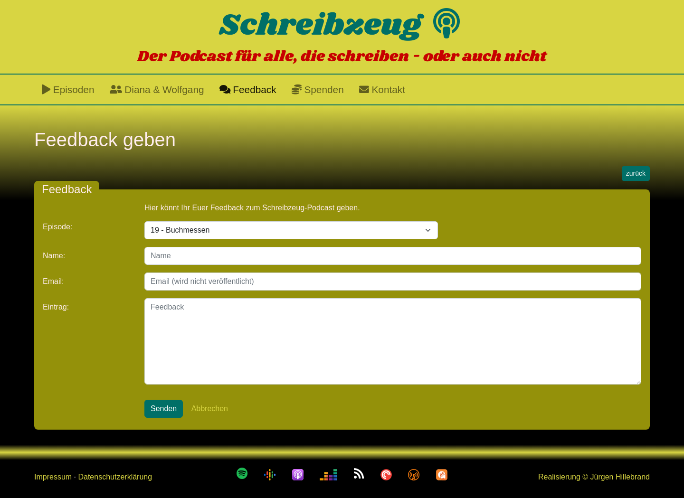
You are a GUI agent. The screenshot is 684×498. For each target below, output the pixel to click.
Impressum (53, 477)
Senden (164, 408)
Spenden (318, 89)
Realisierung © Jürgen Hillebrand (594, 477)
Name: (54, 256)
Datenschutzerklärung (115, 477)
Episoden (68, 89)
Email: (53, 281)
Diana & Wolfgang (157, 89)
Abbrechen (209, 408)
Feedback (247, 89)
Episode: (57, 227)
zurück (636, 173)
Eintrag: (56, 307)
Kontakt (382, 89)
